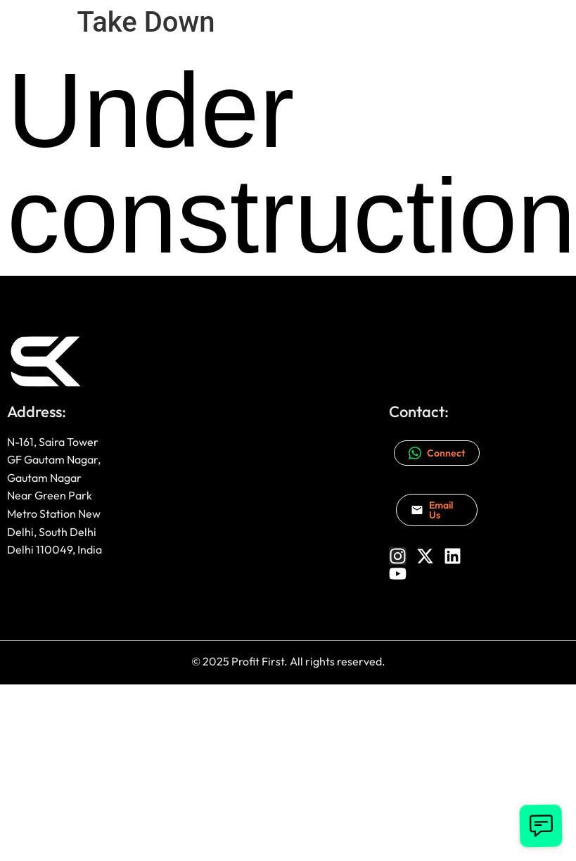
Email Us (432, 510)
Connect (437, 453)
